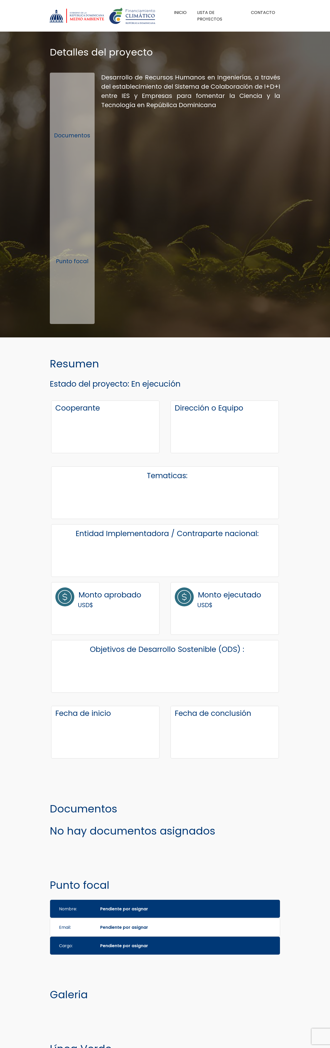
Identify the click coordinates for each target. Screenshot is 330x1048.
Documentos (72, 135)
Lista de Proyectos (209, 15)
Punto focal (72, 261)
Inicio (180, 12)
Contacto (263, 12)
